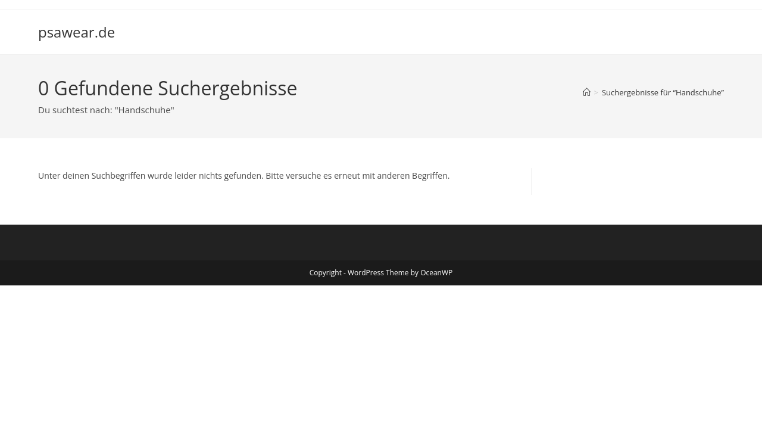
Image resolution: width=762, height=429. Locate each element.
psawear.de (76, 32)
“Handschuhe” (663, 92)
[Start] (587, 92)
